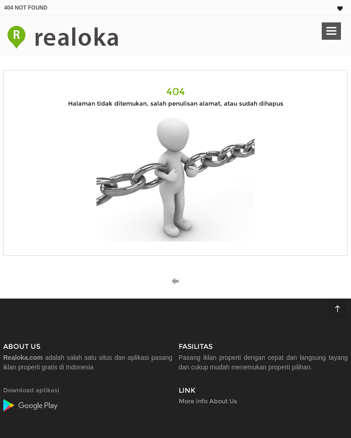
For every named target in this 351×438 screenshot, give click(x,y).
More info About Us (208, 401)
